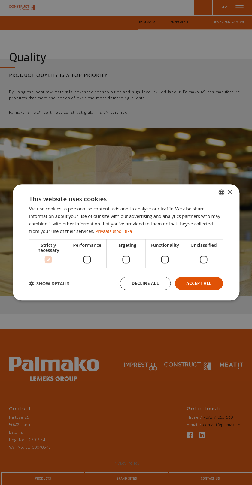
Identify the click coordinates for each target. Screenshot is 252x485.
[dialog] (126, 242)
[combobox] (221, 192)
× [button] (229, 192)
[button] (49, 283)
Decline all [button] (144, 283)
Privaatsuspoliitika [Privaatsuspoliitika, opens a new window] (115, 231)
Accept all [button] (198, 283)
